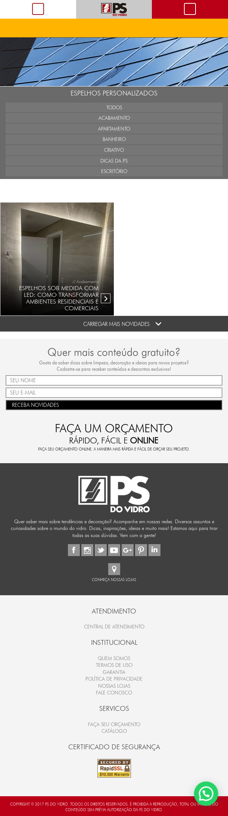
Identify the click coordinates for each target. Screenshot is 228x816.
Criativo (114, 150)
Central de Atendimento (114, 627)
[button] (207, 795)
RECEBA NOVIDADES (114, 404)
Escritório (114, 171)
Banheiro (114, 139)
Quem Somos (114, 658)
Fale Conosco (114, 693)
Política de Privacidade (114, 679)
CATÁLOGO (114, 731)
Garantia (114, 672)
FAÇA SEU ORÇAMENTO (114, 724)
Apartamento (114, 129)
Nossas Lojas (114, 686)
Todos (114, 107)
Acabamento (114, 118)
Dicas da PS (114, 161)
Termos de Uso (114, 665)
